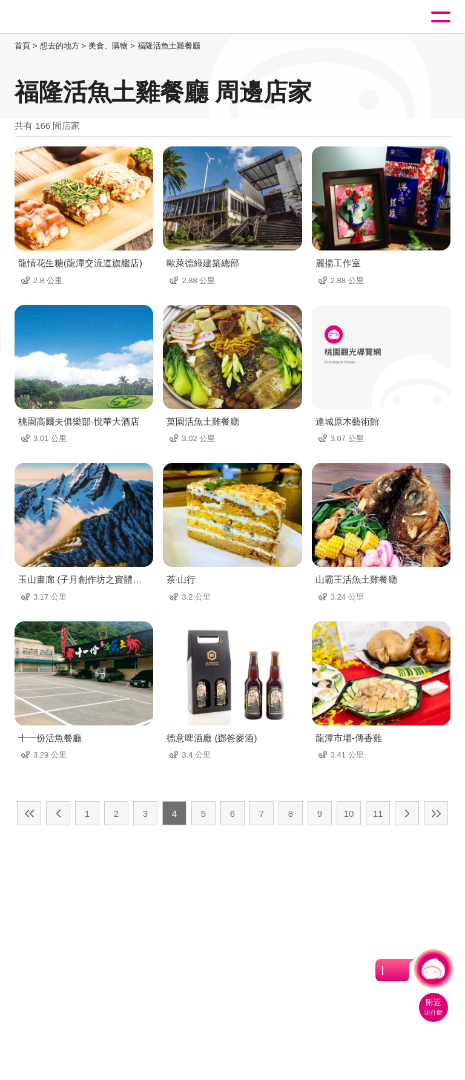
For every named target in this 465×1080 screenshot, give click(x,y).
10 (349, 813)
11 (378, 813)
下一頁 (407, 813)
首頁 (22, 45)
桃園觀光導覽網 (59, 17)
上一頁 (58, 813)
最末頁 (436, 813)
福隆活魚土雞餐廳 (168, 45)
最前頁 (29, 813)
